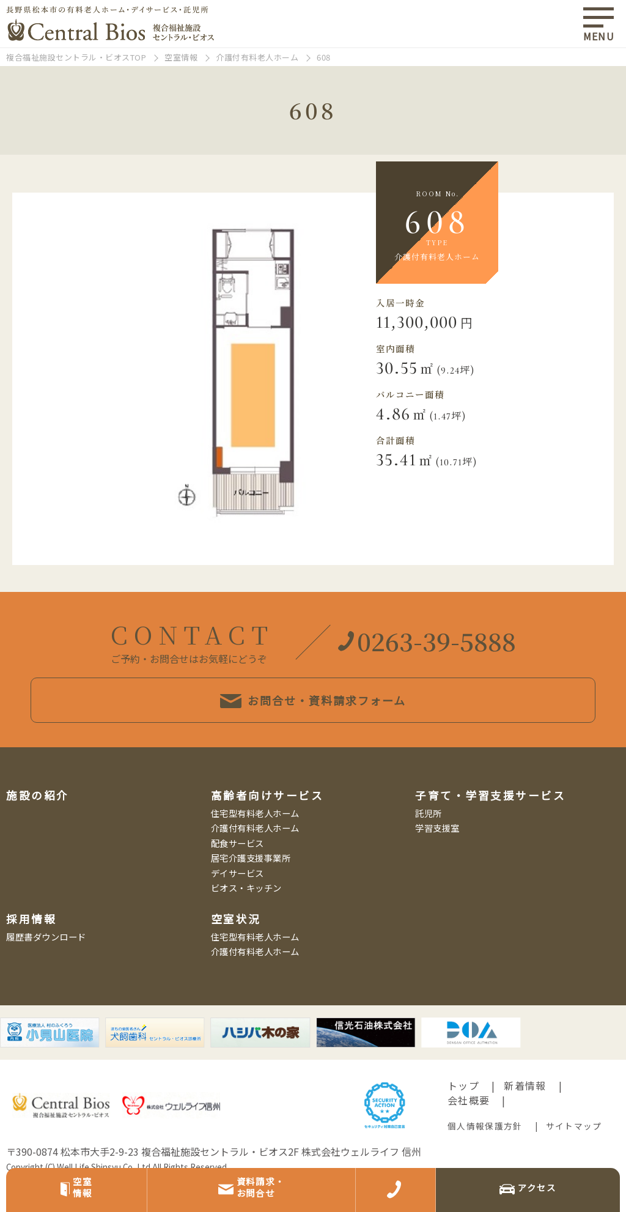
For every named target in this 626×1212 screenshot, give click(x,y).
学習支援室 (437, 854)
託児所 (428, 838)
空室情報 (180, 57)
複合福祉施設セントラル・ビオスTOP (76, 57)
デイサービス (237, 898)
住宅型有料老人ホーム (255, 838)
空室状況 (236, 944)
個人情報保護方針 (484, 1152)
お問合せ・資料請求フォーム (313, 733)
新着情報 (525, 1111)
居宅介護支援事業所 (251, 884)
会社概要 (468, 1126)
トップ (463, 1111)
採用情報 (31, 944)
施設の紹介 (37, 821)
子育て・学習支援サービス (490, 821)
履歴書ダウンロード (46, 962)
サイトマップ (574, 1152)
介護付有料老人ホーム (257, 57)
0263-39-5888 (427, 666)
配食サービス (237, 868)
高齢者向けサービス (267, 821)
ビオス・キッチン (246, 913)
